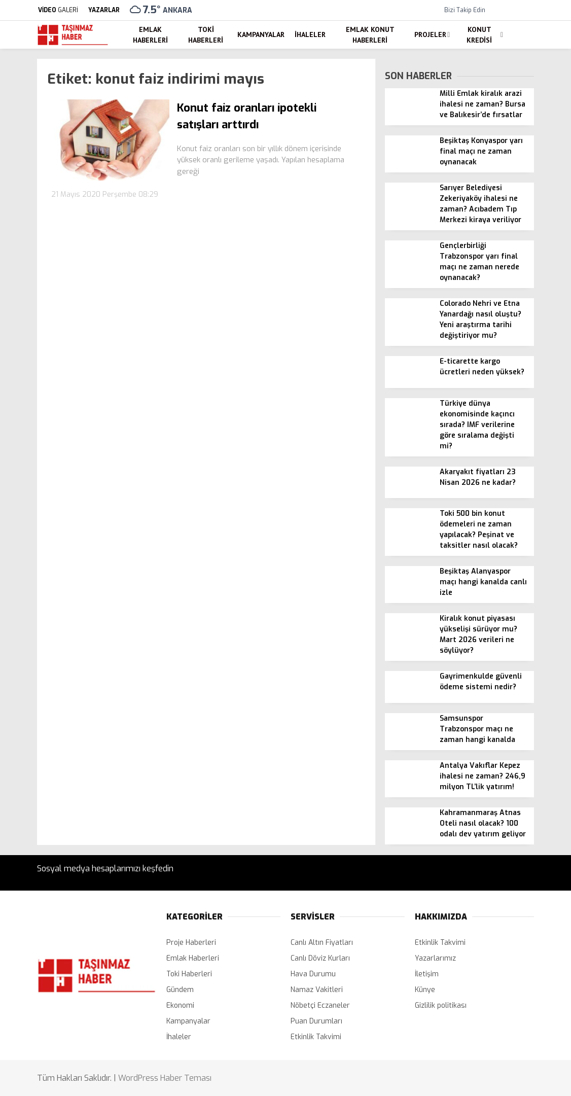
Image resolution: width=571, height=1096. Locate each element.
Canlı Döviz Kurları (320, 958)
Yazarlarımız (435, 958)
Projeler (430, 34)
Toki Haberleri (205, 35)
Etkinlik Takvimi (316, 1037)
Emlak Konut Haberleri (370, 35)
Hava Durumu (313, 974)
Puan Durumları (316, 1021)
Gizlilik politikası (441, 1005)
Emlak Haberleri (150, 35)
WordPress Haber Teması (164, 1078)
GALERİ (57, 10)
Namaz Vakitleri (317, 990)
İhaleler (310, 34)
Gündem (180, 990)
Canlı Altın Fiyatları (322, 942)
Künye (425, 990)
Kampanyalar (260, 34)
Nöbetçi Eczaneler (320, 1005)
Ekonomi (180, 1005)
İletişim (427, 974)
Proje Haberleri (191, 942)
